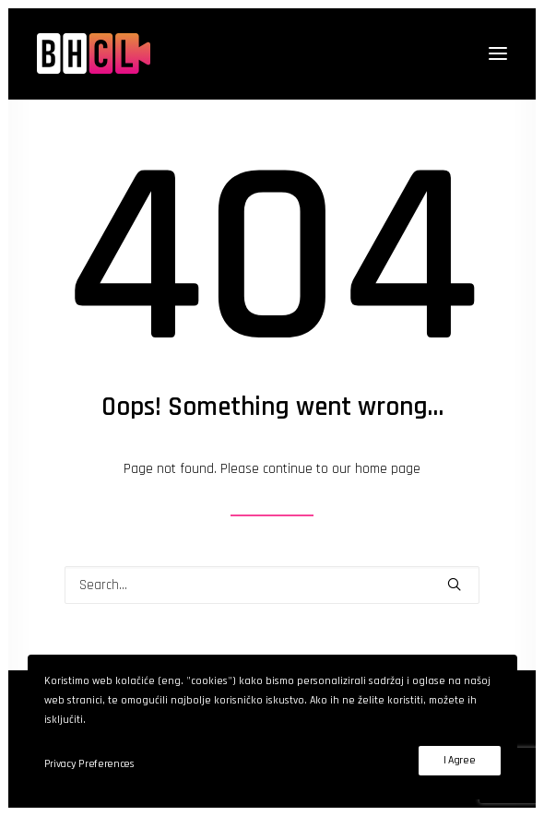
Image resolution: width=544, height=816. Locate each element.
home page (387, 469)
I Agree (459, 760)
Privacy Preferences (89, 764)
